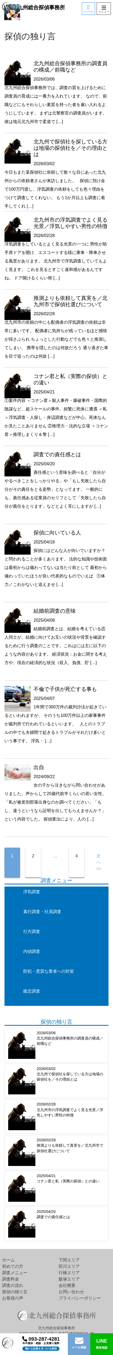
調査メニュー (14, 1272)
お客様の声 (12, 1298)
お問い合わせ (71, 1292)
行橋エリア (69, 1272)
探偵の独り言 (14, 1292)
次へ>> (98, 862)
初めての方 (12, 1266)
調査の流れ (12, 1285)
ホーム (8, 1260)
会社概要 (67, 1285)
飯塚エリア (69, 1279)
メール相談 (79, 1347)
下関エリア (69, 1260)
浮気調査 (31, 891)
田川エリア (69, 1266)
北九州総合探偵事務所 (33, 7)
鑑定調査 (31, 991)
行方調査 (31, 931)
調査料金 (10, 1279)
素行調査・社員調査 (42, 911)
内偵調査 (31, 951)
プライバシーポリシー (80, 1298)
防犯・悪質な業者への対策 (48, 971)
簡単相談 (101, 1343)
